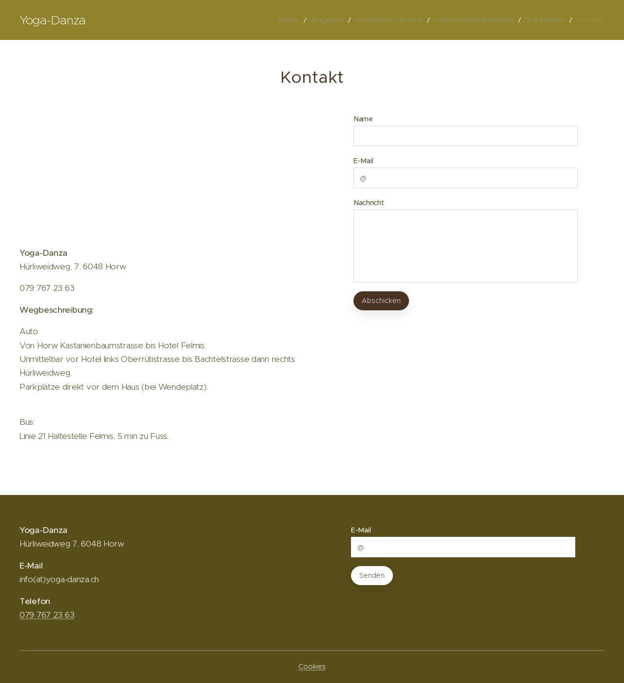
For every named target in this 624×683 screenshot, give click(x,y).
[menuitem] (316, 20)
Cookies (312, 666)
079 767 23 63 (47, 614)
